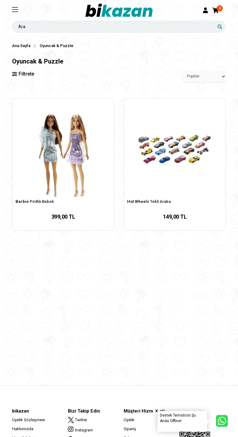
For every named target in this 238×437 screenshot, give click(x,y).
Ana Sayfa (21, 45)
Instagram (80, 429)
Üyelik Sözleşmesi (28, 419)
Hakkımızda (22, 428)
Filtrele (23, 74)
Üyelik (129, 419)
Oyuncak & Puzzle (56, 45)
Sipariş (130, 428)
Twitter (77, 420)
